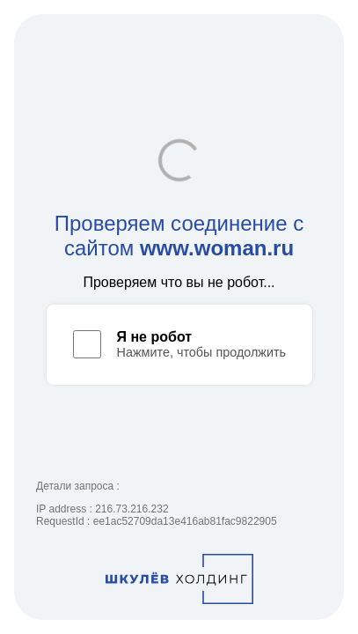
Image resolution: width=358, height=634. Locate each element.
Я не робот (155, 336)
